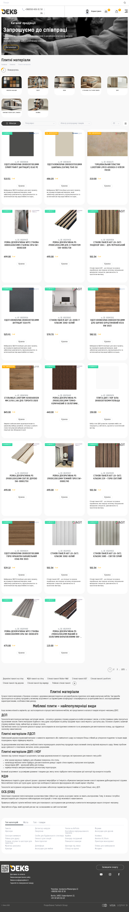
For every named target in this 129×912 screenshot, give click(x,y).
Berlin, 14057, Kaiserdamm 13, (63, 896)
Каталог (12, 64)
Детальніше (11, 47)
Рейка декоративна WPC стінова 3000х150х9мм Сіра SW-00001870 (21, 633)
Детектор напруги (42, 829)
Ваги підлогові (41, 841)
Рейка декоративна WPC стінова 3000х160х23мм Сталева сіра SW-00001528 (21, 245)
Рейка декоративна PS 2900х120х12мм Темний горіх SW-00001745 (64, 479)
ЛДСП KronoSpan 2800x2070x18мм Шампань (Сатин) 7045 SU (64, 166)
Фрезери (9, 831)
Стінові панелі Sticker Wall (58, 679)
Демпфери (39, 846)
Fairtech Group (61, 905)
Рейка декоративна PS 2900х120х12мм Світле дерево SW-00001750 (21, 479)
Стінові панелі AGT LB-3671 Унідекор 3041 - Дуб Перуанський (107, 244)
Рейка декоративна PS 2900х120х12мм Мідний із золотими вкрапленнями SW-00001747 (64, 635)
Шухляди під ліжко (73, 846)
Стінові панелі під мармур (38, 683)
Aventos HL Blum (102, 839)
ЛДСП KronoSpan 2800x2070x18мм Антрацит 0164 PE (21, 321)
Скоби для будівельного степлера (49, 836)
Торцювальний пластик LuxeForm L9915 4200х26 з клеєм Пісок (107, 167)
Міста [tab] (25, 823)
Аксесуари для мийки (44, 849)
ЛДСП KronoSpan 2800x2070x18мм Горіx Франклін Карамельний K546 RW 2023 (21, 556)
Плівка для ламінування (105, 846)
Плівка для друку (12, 839)
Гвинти (8, 829)
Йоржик (98, 829)
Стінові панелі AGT (79, 679)
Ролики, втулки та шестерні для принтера (18, 842)
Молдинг (98, 849)
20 (114, 123)
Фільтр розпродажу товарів (72, 123)
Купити (22, 186)
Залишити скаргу (110, 867)
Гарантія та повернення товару (22, 883)
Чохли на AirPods (72, 829)
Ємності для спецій (43, 839)
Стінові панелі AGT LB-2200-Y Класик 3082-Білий (64, 321)
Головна (4, 64)
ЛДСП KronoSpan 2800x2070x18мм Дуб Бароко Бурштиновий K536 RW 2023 (107, 323)
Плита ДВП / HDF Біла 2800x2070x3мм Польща (107, 399)
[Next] (127, 670)
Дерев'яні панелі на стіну (13, 679)
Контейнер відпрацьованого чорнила (77, 832)
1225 (123, 670)
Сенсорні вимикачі (13, 836)
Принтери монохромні (104, 841)
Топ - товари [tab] (39, 823)
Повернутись (10, 70)
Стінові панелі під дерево (13, 683)
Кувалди (8, 849)
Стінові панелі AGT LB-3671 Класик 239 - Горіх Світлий (107, 477)
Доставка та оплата (17, 874)
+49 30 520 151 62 (58, 898)
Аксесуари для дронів (104, 831)
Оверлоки (39, 831)
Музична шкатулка (12, 846)
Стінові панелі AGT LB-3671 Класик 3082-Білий (64, 555)
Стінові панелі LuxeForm (101, 679)
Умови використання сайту (20, 877)
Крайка (68, 836)
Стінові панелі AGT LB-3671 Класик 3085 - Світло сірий (107, 555)
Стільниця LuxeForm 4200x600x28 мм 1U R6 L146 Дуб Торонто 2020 (21, 399)
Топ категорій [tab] (11, 823)
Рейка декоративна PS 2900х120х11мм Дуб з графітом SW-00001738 (64, 245)
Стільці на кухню (72, 849)
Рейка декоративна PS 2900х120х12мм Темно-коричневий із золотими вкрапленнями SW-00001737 (64, 401)
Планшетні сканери (73, 841)
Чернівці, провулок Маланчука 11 (64, 889)
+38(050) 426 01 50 (58, 892)
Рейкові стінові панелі (61, 683)
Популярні (29, 123)
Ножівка (98, 836)
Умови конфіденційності (19, 880)
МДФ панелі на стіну (35, 679)
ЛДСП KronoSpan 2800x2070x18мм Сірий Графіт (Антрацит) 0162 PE (21, 166)
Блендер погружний (73, 839)
